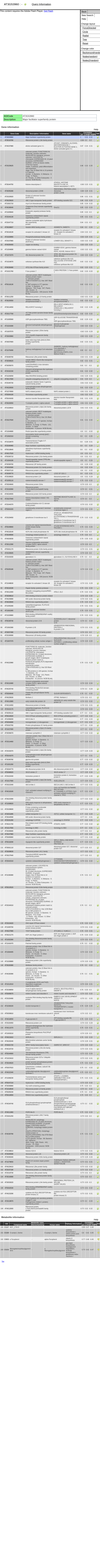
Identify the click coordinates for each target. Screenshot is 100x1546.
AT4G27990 (9, 931)
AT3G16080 (9, 1177)
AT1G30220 (9, 1006)
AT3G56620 (9, 361)
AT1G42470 (9, 943)
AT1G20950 (9, 237)
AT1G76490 (9, 350)
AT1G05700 (9, 927)
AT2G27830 (9, 420)
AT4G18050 (9, 1019)
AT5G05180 (9, 569)
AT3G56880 (9, 1086)
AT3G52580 (9, 467)
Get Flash (48, 11)
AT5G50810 (9, 1013)
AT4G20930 (9, 388)
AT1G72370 (9, 255)
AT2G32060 (9, 489)
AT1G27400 (9, 729)
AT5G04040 (9, 694)
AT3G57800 (9, 342)
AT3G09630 (9, 851)
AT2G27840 (9, 499)
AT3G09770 (9, 473)
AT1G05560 (9, 319)
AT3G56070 (9, 733)
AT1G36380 (9, 875)
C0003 (6, 1239)
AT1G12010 (9, 984)
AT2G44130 (9, 217)
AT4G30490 (9, 267)
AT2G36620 (9, 477)
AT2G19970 (9, 1201)
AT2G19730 (9, 1173)
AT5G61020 (9, 509)
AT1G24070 (9, 262)
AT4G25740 (9, 689)
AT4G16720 (9, 1049)
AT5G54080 (9, 722)
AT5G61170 (9, 549)
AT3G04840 (9, 484)
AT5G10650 (9, 1095)
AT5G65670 (9, 994)
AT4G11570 (9, 1028)
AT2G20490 (9, 998)
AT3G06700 (9, 357)
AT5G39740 (9, 621)
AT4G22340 (9, 1072)
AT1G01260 (9, 764)
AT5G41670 (9, 756)
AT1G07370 (9, 641)
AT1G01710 (9, 204)
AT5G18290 (9, 842)
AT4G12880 (9, 701)
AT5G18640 (9, 450)
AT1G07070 (9, 331)
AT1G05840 (9, 212)
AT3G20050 (9, 403)
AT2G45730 (9, 383)
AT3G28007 (9, 227)
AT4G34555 (9, 494)
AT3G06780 (9, 759)
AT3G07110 (9, 470)
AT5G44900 (9, 1054)
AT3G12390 (9, 544)
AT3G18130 (9, 232)
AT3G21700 (9, 824)
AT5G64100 (9, 395)
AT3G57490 (9, 632)
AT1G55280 (9, 606)
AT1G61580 (9, 627)
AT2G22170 (9, 709)
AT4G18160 (9, 791)
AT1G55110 (9, 480)
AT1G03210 (9, 1033)
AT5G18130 (9, 284)
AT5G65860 (9, 837)
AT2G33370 (9, 751)
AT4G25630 (9, 697)
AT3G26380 (9, 965)
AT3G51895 (9, 814)
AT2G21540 (9, 785)
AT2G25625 (9, 166)
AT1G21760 (9, 271)
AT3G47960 (9, 834)
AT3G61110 (9, 848)
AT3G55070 (9, 365)
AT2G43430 (9, 557)
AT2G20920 (9, 197)
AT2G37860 (9, 241)
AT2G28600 (9, 809)
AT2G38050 (9, 990)
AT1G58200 (9, 719)
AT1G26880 (9, 961)
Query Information (41, 4)
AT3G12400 (9, 592)
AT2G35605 (9, 553)
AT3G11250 (9, 297)
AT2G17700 (9, 314)
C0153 (6, 1250)
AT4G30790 (9, 1134)
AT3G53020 (9, 1182)
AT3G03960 (9, 336)
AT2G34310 (9, 905)
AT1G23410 (9, 1058)
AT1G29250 (9, 376)
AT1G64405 (9, 952)
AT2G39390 (9, 635)
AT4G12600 (9, 1209)
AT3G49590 (9, 535)
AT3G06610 (9, 596)
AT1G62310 (9, 436)
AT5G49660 (9, 527)
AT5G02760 (9, 725)
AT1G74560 (9, 391)
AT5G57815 (9, 1068)
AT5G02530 (9, 1188)
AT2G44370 (9, 504)
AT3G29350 (9, 301)
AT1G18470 (9, 442)
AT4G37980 (9, 146)
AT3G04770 (9, 769)
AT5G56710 (9, 456)
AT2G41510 (9, 861)
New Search (87, 15)
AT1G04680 (9, 431)
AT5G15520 (9, 887)
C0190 (6, 1233)
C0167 (6, 1227)
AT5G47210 (9, 1083)
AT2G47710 (9, 222)
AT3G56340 (9, 1157)
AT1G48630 (9, 583)
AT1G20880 (9, 615)
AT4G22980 (9, 663)
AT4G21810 (9, 1037)
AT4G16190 (9, 588)
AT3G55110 (9, 713)
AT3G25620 (9, 200)
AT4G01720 (9, 1045)
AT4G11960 (9, 1112)
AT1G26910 (9, 408)
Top (3, 1261)
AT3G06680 (9, 831)
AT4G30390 (9, 974)
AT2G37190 (9, 1170)
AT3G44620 (9, 1063)
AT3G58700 (9, 464)
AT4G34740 (9, 1104)
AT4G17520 (9, 453)
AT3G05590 (9, 1154)
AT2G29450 (9, 518)
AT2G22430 (9, 776)
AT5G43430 (9, 398)
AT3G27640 (9, 855)
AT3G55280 (9, 191)
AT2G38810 (9, 1151)
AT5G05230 (9, 1092)
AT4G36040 (9, 207)
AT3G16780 (9, 140)
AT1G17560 (9, 781)
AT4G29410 (9, 1167)
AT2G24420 (9, 923)
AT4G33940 (9, 602)
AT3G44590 (9, 817)
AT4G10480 (9, 683)
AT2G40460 (9, 446)
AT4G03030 (9, 539)
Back (84, 12)
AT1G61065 (9, 611)
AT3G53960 (9, 137)
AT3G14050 (9, 307)
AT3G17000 (9, 379)
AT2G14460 (9, 742)
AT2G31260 (9, 820)
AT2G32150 (9, 371)
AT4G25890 (9, 599)
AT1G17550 (9, 828)
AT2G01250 (9, 1116)
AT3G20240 (9, 1041)
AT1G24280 (9, 326)
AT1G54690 (9, 249)
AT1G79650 (9, 1162)
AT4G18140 (9, 532)
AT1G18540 (9, 1089)
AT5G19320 (9, 716)
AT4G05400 (9, 245)
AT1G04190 (9, 460)
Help (84, 19)
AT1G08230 (9, 1078)
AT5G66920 (9, 772)
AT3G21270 (9, 935)
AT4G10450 (9, 705)
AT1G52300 (9, 940)
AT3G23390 (9, 799)
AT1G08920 (9, 804)
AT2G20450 (9, 1023)
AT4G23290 (9, 1194)
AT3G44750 (9, 184)
